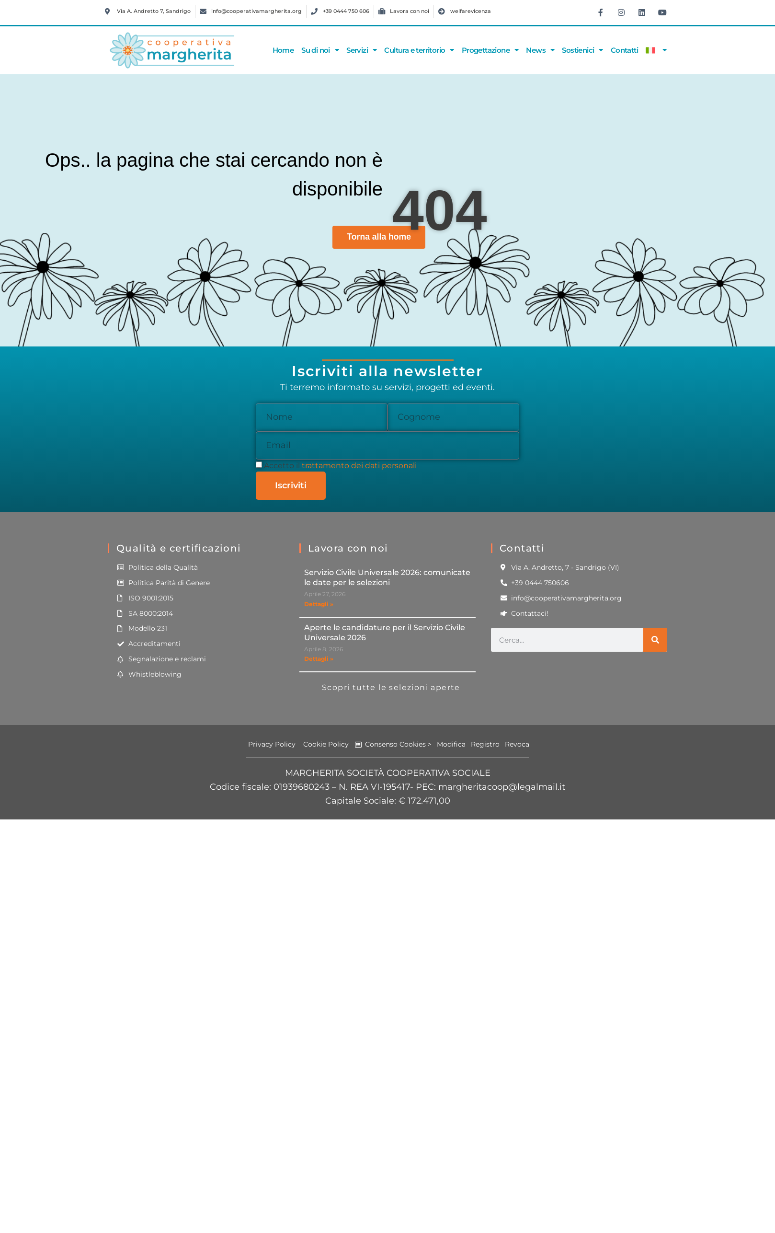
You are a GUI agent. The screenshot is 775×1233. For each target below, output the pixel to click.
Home (283, 50)
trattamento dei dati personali (359, 465)
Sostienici (582, 50)
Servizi (361, 50)
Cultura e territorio (419, 50)
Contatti (624, 50)
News (540, 50)
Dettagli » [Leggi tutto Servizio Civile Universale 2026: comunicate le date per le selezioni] (318, 604)
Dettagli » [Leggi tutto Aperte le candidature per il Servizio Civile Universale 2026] (318, 658)
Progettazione (490, 50)
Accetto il (340, 465)
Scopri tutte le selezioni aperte (391, 687)
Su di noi (320, 50)
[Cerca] (655, 640)
